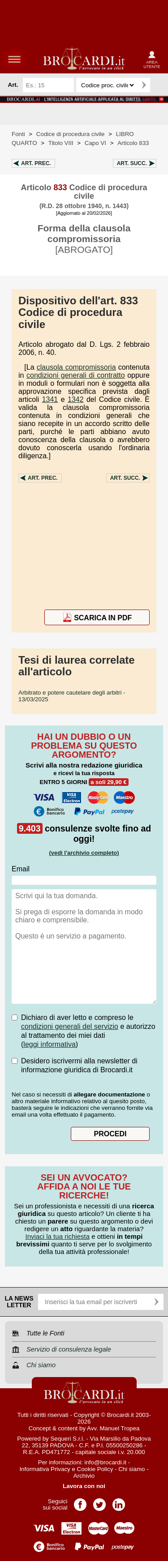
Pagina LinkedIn (118, 1501)
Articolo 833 (133, 143)
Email (21, 869)
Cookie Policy (95, 1469)
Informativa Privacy (44, 1469)
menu (14, 59)
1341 (50, 399)
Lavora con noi (84, 1486)
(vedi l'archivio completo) (84, 852)
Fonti (18, 134)
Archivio (84, 1475)
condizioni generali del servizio (69, 1026)
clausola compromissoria (76, 367)
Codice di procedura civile (70, 134)
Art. (36, 163)
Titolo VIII (60, 143)
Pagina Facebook (80, 1501)
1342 (76, 399)
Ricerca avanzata (158, 85)
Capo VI (95, 143)
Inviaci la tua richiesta (58, 1236)
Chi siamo (131, 1469)
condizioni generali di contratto (75, 375)
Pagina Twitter (99, 1501)
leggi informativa (49, 1044)
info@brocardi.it (106, 1462)
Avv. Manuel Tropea (113, 1428)
